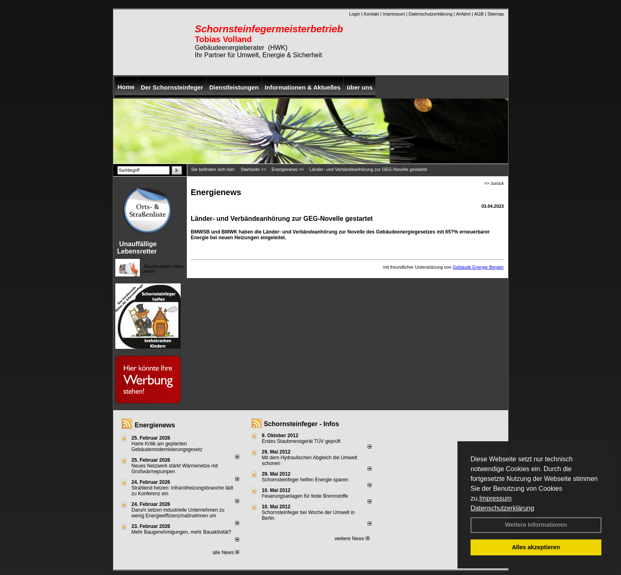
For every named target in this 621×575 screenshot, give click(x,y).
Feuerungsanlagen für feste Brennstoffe (305, 496)
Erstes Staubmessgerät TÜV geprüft (301, 441)
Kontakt (371, 13)
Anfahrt (463, 13)
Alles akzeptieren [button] (536, 547)
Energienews (155, 425)
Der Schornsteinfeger (172, 87)
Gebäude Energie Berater (478, 267)
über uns (359, 87)
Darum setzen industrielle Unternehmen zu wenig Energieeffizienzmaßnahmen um (178, 513)
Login (354, 13)
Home (126, 86)
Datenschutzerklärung (502, 508)
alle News (226, 552)
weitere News (352, 538)
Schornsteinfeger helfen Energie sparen (305, 480)
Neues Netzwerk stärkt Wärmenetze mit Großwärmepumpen (175, 468)
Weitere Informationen (536, 524)
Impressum (495, 498)
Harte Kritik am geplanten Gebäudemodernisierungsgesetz (167, 446)
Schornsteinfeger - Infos (301, 423)
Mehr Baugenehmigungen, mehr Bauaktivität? (181, 532)
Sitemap (495, 13)
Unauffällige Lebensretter (137, 247)
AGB (479, 13)
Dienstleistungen (234, 87)
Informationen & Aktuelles (303, 87)
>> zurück (494, 183)
